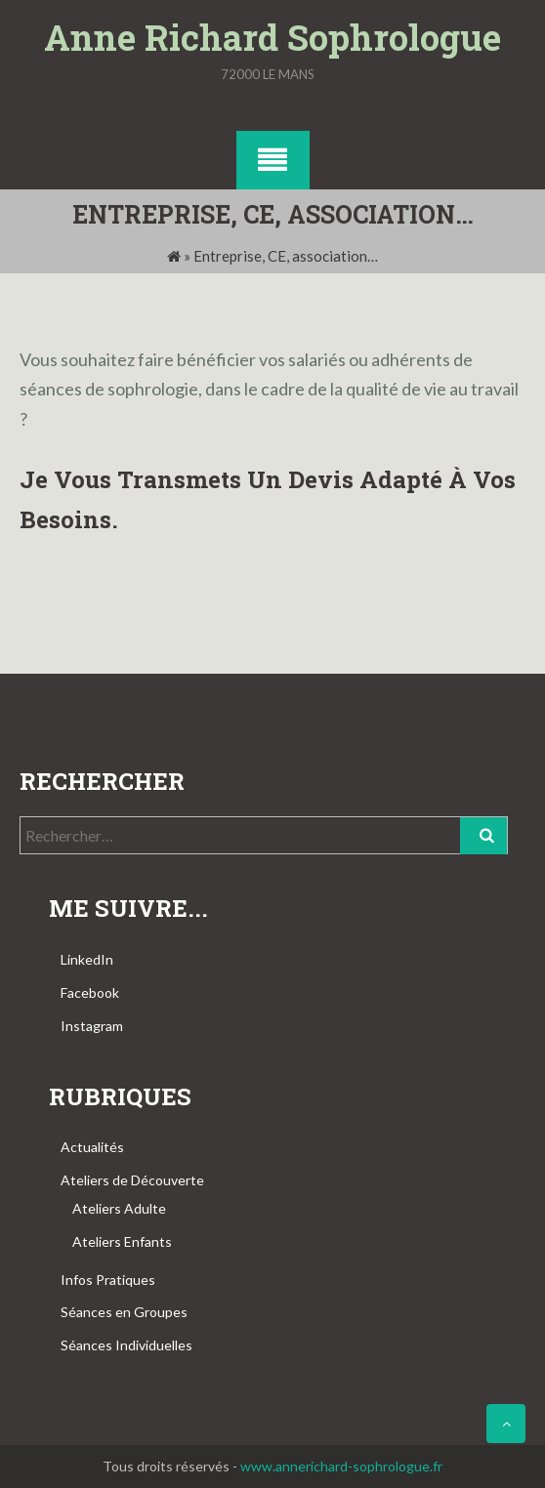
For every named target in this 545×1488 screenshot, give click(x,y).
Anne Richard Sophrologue (272, 37)
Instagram (92, 1025)
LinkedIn (87, 959)
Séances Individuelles (126, 1345)
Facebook (90, 992)
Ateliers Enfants (122, 1241)
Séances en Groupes (124, 1311)
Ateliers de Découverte (132, 1180)
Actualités (92, 1146)
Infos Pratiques (108, 1279)
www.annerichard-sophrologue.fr (341, 1466)
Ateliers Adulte (119, 1208)
